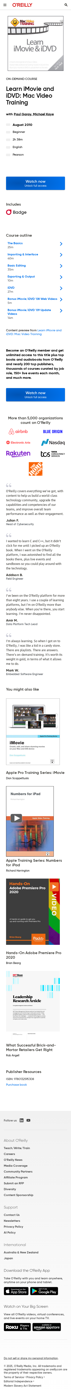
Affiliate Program (16, 1177)
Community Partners (18, 1172)
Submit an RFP (14, 1183)
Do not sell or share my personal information (31, 1358)
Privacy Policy (13, 1227)
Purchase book (16, 1084)
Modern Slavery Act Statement (22, 1385)
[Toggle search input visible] (66, 4)
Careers (9, 1154)
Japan (8, 1258)
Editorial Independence (18, 1381)
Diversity (10, 1189)
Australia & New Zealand (21, 1252)
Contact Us (12, 1215)
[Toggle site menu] (4, 4)
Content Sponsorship (18, 1195)
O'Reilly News (13, 1160)
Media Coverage (15, 1166)
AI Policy (10, 1232)
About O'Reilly (16, 1140)
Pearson (18, 154)
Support (11, 1207)
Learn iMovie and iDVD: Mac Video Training (34, 332)
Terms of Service (14, 1377)
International (15, 1244)
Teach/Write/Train (17, 1148)
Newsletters (12, 1221)
